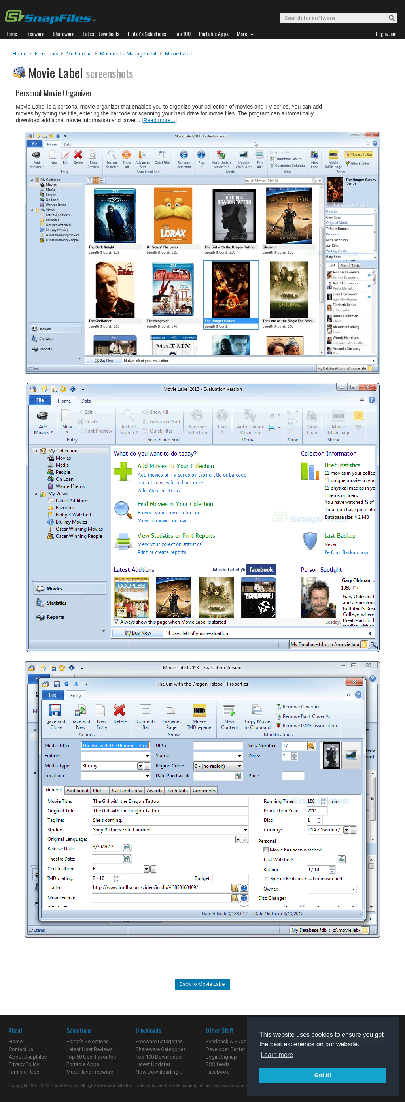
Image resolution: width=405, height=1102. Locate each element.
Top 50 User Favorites (91, 1057)
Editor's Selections (87, 1041)
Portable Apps (82, 1064)
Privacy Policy (24, 1064)
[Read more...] (159, 120)
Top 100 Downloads (159, 1057)
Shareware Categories (161, 1049)
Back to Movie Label (203, 984)
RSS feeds (218, 1064)
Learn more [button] (277, 1054)
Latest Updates (153, 1064)
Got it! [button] (322, 1075)
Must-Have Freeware (89, 1072)
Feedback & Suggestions (235, 1041)
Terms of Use (24, 1072)
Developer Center (225, 1049)
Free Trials (46, 54)
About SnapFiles (28, 1057)
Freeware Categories (159, 1041)
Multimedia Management (128, 54)
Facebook (217, 1072)
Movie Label (179, 54)
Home (19, 54)
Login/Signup (221, 1057)
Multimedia (79, 54)
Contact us (21, 1049)
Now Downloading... (159, 1072)
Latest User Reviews (89, 1049)
